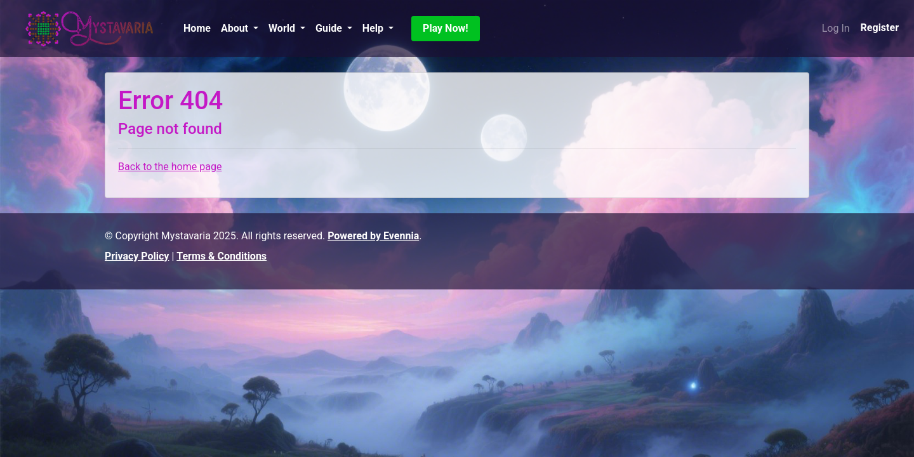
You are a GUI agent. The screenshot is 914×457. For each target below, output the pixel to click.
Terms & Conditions (221, 256)
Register (880, 28)
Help (374, 28)
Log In (836, 28)
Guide (330, 28)
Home (197, 28)
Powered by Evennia (373, 236)
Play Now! (445, 28)
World (283, 28)
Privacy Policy (137, 256)
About (236, 28)
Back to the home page (170, 167)
